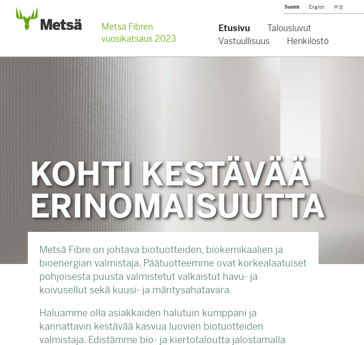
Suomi (291, 7)
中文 (338, 7)
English (317, 7)
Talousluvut (289, 28)
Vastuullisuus (244, 40)
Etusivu (234, 28)
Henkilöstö (308, 40)
